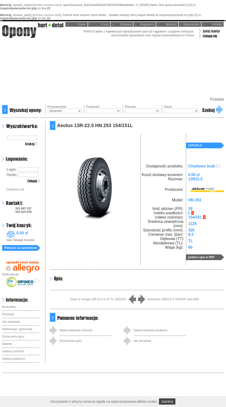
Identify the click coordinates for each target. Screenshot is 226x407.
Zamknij (167, 401)
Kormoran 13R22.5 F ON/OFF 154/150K (173, 299)
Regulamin (147, 24)
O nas (104, 24)
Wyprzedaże (191, 24)
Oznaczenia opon (13, 336)
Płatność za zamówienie (21, 248)
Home (82, 24)
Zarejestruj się (15, 189)
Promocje (8, 314)
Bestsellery (9, 307)
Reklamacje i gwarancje (17, 329)
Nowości (171, 24)
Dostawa (125, 24)
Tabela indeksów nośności (76, 330)
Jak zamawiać (11, 321)
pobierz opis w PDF (201, 257)
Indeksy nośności (13, 351)
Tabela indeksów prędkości (150, 330)
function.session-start (46, 5)
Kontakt (217, 24)
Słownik (7, 344)
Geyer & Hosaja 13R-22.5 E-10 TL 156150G (98, 299)
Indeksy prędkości (13, 358)
